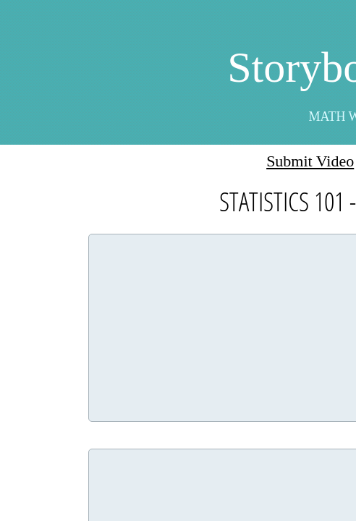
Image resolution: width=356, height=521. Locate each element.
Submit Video (310, 161)
